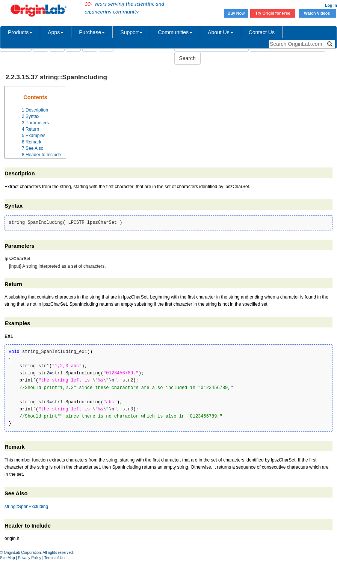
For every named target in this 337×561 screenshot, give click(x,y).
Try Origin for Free (272, 13)
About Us (220, 32)
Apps (55, 32)
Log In (331, 5)
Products (20, 32)
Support (131, 32)
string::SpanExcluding (26, 506)
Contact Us (262, 32)
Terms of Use (55, 558)
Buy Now (236, 13)
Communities (175, 32)
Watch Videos (317, 13)
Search (187, 58)
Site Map (7, 558)
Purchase (92, 32)
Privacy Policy (29, 558)
